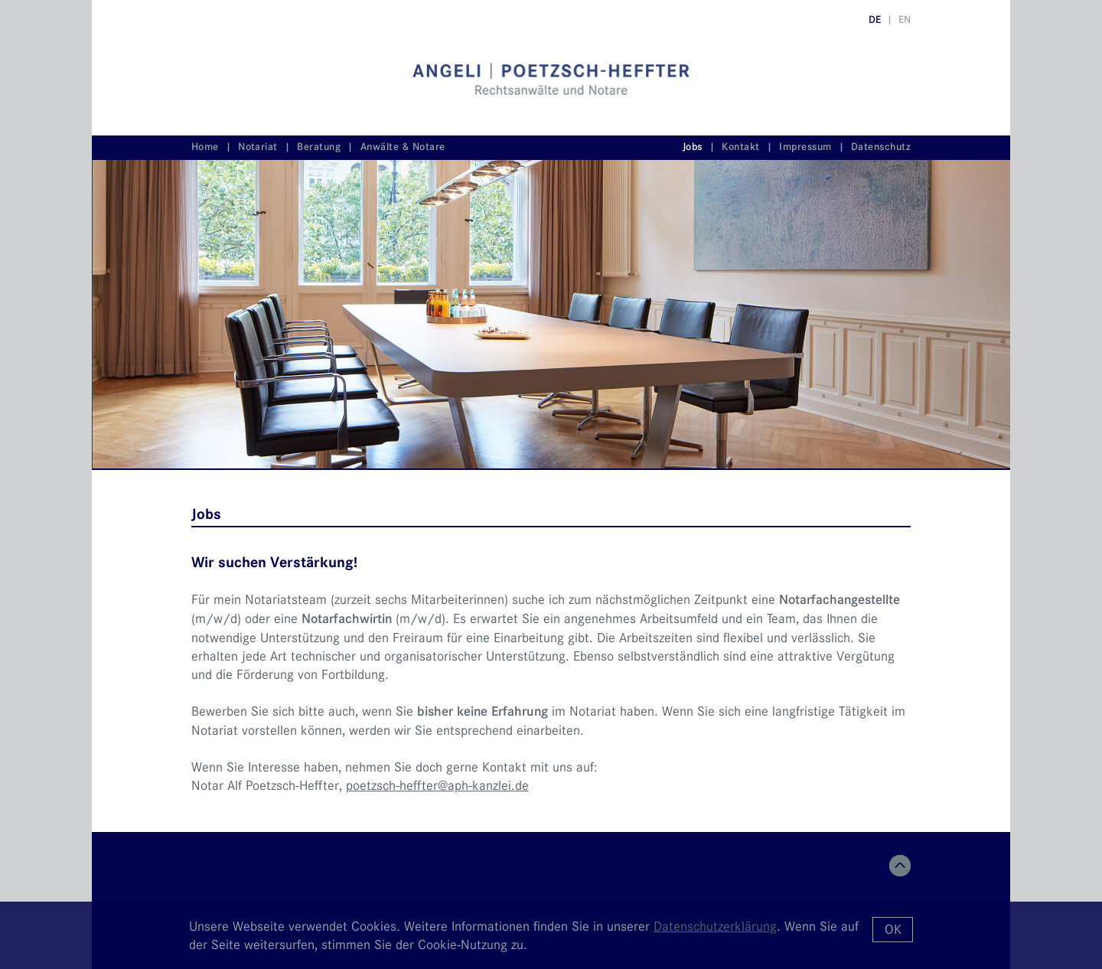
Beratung (319, 146)
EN (904, 19)
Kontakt (740, 146)
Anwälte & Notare (402, 146)
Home (205, 146)
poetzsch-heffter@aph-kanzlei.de (437, 785)
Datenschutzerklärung (715, 926)
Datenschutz (881, 146)
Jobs (693, 146)
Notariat (258, 146)
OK (893, 929)
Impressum (805, 146)
